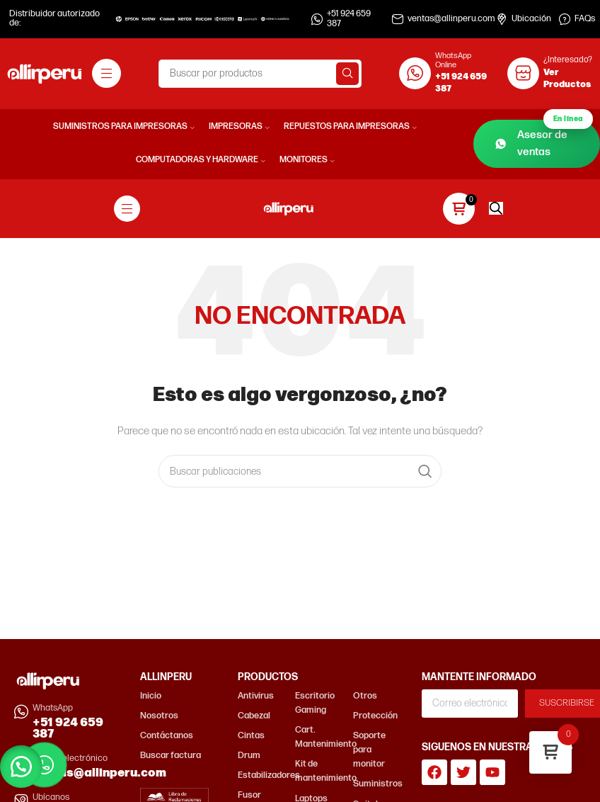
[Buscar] (260, 74)
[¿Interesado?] (523, 73)
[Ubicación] (501, 19)
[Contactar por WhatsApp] (44, 764)
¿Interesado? (567, 60)
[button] (21, 766)
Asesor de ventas (544, 139)
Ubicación (531, 18)
